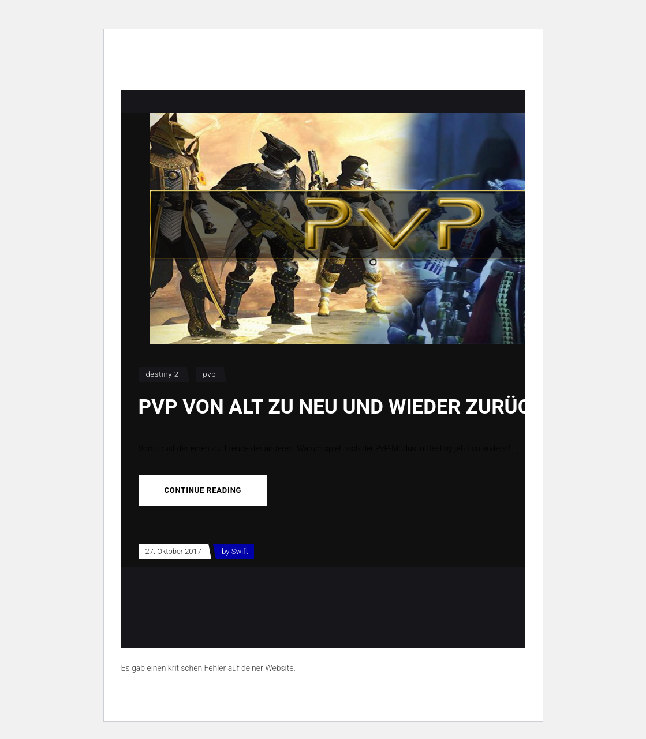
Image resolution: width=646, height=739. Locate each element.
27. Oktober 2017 (173, 551)
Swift (239, 551)
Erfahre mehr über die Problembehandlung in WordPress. (221, 694)
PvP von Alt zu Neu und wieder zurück (341, 407)
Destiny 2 (162, 374)
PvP (209, 374)
